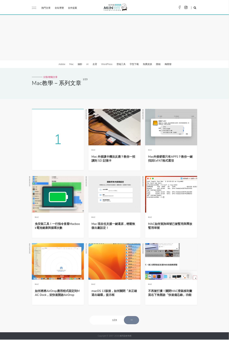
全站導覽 (59, 7)
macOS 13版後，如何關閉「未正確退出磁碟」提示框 (114, 293)
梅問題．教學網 (115, 8)
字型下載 (134, 64)
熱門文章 (46, 7)
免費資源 (147, 64)
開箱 (158, 64)
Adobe (62, 64)
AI (87, 64)
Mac (71, 64)
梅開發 (168, 64)
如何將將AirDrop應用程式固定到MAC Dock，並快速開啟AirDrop (57, 293)
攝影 (80, 64)
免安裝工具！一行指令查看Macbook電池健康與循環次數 (57, 226)
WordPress (106, 64)
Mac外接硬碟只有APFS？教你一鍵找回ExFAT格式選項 (170, 159)
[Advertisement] (114, 37)
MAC (93, 150)
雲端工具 (121, 64)
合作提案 (72, 7)
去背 (95, 64)
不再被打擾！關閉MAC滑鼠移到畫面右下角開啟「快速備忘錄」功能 (170, 293)
